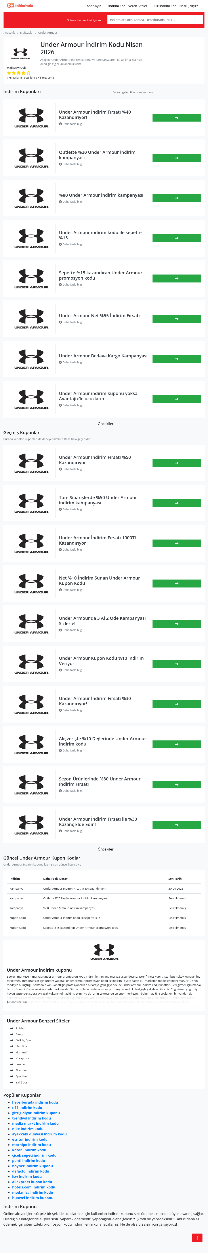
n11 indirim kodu (27, 1107)
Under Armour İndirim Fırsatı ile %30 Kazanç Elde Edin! (98, 821)
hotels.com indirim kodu (33, 1187)
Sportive (18, 1076)
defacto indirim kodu (30, 1171)
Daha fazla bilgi (71, 124)
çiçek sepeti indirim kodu (34, 1155)
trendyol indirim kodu (31, 1118)
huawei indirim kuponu (32, 1197)
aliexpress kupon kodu (32, 1181)
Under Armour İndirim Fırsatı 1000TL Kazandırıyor (98, 540)
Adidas (17, 1028)
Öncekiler (106, 423)
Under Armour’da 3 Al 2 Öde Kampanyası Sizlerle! (102, 620)
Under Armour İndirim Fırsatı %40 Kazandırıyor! (95, 114)
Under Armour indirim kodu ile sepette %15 (100, 235)
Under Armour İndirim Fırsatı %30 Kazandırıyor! (95, 701)
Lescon (17, 1064)
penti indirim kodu (28, 1160)
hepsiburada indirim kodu (35, 1102)
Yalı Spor (18, 1082)
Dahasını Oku (17, 1002)
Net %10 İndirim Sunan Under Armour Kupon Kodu (99, 580)
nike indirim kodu (28, 1128)
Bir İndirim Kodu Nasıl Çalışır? (176, 6)
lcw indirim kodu (27, 1176)
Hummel (18, 1052)
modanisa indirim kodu (32, 1192)
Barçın (17, 1034)
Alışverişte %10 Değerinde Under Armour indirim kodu (102, 741)
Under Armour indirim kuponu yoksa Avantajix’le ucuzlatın (98, 396)
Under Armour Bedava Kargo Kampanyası (103, 356)
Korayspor (19, 1058)
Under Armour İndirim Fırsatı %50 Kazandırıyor (95, 459)
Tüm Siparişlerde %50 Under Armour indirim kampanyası (98, 500)
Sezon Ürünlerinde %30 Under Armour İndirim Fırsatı (100, 781)
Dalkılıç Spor (21, 1040)
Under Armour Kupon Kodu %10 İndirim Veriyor (101, 660)
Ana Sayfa (94, 6)
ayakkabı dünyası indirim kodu (39, 1134)
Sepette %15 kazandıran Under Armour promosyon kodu (100, 275)
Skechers (19, 1070)
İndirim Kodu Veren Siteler (127, 6)
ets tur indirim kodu (30, 1139)
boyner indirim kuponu (32, 1165)
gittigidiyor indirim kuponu (36, 1112)
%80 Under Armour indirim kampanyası (101, 195)
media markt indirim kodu (35, 1123)
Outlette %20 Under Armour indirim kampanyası (97, 154)
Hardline (18, 1046)
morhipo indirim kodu (31, 1144)
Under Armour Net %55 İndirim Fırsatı (99, 315)
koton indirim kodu (29, 1150)
